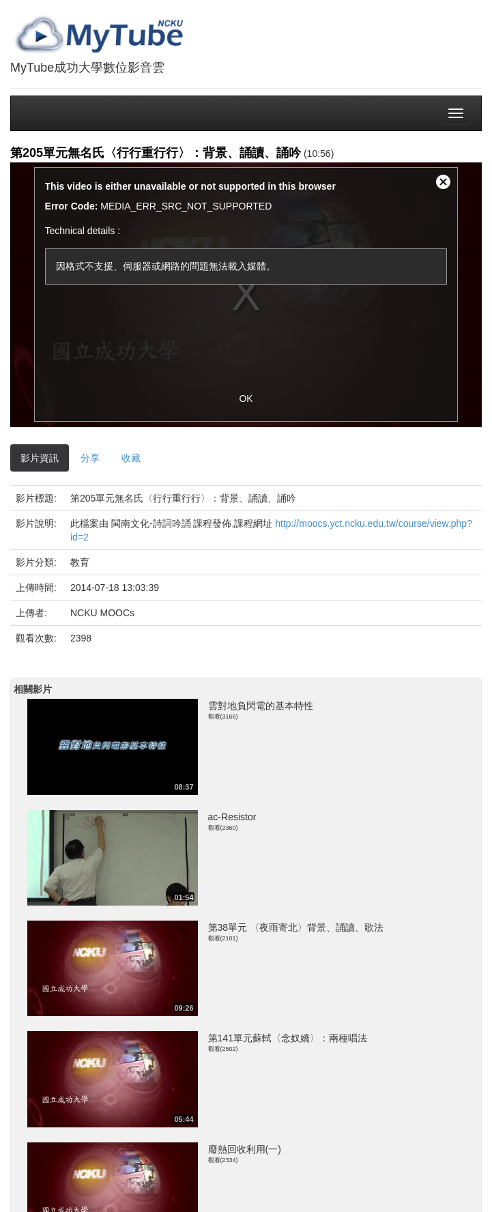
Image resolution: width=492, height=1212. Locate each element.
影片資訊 (39, 457)
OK (245, 398)
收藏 (131, 457)
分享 (90, 457)
